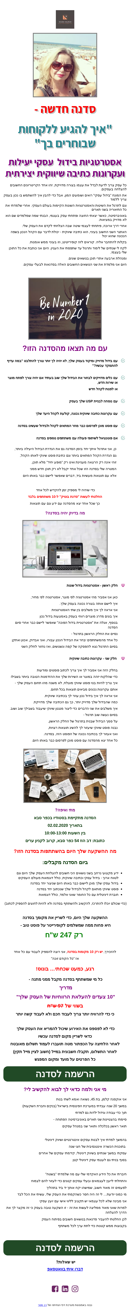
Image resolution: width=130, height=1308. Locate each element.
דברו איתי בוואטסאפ (65, 1269)
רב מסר (42, 1305)
